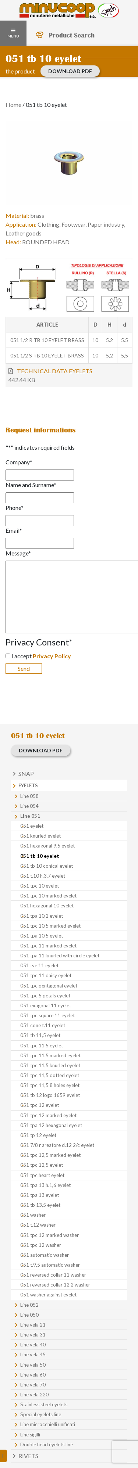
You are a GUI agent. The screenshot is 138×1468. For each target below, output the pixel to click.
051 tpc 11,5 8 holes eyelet (49, 1085)
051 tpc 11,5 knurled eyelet (50, 1065)
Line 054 (29, 806)
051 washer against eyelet (48, 1295)
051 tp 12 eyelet (38, 1135)
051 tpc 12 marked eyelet (48, 1115)
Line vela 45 (33, 1354)
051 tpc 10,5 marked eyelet (50, 926)
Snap (26, 773)
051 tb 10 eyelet (39, 856)
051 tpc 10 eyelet (39, 886)
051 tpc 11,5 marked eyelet (50, 1055)
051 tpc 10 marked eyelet (48, 896)
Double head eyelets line (46, 1444)
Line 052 (29, 1305)
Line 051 (30, 816)
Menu (13, 33)
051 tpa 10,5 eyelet (41, 936)
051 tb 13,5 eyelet (40, 1205)
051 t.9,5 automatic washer (50, 1265)
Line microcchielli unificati (47, 1424)
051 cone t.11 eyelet (42, 1025)
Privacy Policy (52, 655)
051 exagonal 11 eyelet (45, 1005)
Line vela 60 (33, 1375)
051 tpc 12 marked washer (49, 1235)
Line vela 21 (33, 1325)
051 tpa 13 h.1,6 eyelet (45, 1185)
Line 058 (29, 796)
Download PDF (70, 71)
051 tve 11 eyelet (39, 965)
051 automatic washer (44, 1255)
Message (18, 553)
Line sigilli (30, 1435)
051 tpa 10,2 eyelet (41, 916)
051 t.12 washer (38, 1225)
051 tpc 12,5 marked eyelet (50, 1155)
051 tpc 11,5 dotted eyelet (49, 1075)
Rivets (28, 1455)
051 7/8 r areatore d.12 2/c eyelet (57, 1145)
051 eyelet (31, 826)
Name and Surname (31, 484)
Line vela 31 (33, 1335)
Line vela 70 (33, 1385)
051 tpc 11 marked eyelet (48, 946)
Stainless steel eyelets (43, 1404)
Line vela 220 (34, 1394)
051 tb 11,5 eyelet (40, 1035)
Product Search (72, 35)
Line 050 (29, 1315)
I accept (41, 655)
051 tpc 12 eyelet (39, 1105)
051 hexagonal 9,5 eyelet (47, 846)
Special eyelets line (40, 1414)
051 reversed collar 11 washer (53, 1275)
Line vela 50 (33, 1365)
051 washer (33, 1215)
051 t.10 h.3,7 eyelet (42, 876)
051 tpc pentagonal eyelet (48, 986)
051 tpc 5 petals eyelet (45, 996)
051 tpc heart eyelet (42, 1175)
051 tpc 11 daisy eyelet (45, 975)
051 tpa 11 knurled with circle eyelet (59, 955)
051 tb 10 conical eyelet (46, 866)
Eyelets (28, 785)
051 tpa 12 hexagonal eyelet (51, 1125)
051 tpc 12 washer (40, 1245)
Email (14, 530)
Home (13, 104)
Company (19, 461)
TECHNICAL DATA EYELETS (54, 370)
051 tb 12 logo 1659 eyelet (50, 1095)
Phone (15, 507)
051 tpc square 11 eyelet (47, 1015)
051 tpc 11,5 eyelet (41, 1045)
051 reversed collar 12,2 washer (55, 1285)
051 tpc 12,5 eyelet (41, 1165)
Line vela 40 (33, 1345)
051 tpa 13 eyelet (39, 1195)
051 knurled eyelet (40, 836)
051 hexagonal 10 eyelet (47, 905)
